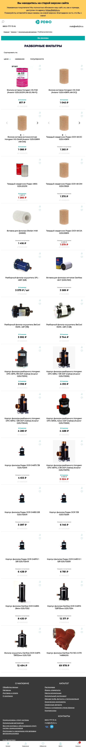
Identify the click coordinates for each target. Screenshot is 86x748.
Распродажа (50, 687)
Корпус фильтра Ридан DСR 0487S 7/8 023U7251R (22, 466)
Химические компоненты (55, 702)
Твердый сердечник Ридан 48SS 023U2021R (22, 185)
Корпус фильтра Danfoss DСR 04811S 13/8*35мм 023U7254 (64, 607)
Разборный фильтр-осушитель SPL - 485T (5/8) (22, 279)
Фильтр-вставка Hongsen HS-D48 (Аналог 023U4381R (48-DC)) (64, 91)
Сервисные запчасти (53, 705)
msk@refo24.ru (76, 26)
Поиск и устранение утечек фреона (59, 708)
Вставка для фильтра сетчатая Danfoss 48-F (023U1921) (64, 279)
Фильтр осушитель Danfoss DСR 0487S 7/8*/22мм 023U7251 (22, 654)
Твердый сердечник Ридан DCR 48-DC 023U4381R (64, 138)
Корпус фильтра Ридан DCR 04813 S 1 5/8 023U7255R (64, 560)
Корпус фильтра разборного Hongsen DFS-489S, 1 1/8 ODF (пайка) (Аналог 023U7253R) (64, 373)
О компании (8, 696)
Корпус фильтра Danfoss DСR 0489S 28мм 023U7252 (22, 607)
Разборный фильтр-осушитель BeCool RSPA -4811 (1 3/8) (64, 326)
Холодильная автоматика (13, 723)
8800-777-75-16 (9, 26)
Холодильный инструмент (55, 696)
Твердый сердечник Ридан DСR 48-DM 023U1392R (64, 185)
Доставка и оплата (10, 693)
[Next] (37, 123)
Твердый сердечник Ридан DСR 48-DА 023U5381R (64, 232)
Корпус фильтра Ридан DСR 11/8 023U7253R (64, 513)
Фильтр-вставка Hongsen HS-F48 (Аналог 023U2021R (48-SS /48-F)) (22, 91)
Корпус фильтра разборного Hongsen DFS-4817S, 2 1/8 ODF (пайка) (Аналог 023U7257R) (64, 467)
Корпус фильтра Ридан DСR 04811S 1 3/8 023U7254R (22, 560)
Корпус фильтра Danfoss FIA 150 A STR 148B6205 (64, 654)
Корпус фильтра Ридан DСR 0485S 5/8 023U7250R (22, 513)
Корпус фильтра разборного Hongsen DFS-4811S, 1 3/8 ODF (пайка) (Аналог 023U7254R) (22, 420)
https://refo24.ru (53, 10)
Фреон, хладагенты (52, 690)
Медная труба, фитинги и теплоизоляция (62, 699)
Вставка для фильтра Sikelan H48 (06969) (22, 232)
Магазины (7, 690)
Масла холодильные (53, 693)
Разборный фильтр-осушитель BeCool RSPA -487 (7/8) (22, 326)
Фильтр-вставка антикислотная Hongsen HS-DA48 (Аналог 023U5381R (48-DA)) (22, 139)
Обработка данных (10, 687)
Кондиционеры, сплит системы (16, 720)
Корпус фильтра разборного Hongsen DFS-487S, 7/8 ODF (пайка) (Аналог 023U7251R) (22, 373)
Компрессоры (50, 711)
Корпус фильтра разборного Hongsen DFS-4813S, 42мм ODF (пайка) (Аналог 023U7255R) (64, 420)
